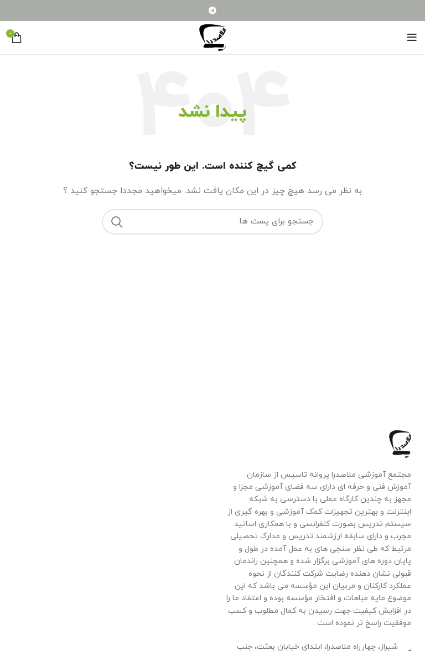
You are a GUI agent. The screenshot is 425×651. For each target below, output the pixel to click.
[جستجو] (212, 222)
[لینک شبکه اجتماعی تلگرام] (212, 10)
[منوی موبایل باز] (412, 38)
